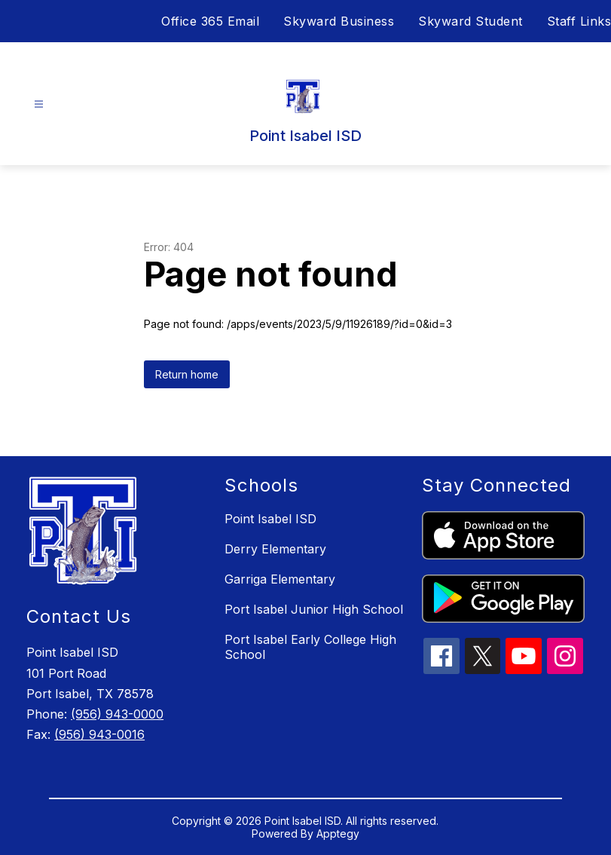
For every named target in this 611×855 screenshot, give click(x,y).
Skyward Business (338, 21)
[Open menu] (38, 104)
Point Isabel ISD (270, 518)
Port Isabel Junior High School (314, 609)
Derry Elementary (275, 548)
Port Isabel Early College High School (310, 647)
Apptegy (337, 833)
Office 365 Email (210, 21)
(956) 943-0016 (99, 734)
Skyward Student (470, 21)
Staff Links (579, 21)
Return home (186, 374)
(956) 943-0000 (117, 714)
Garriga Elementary (280, 579)
